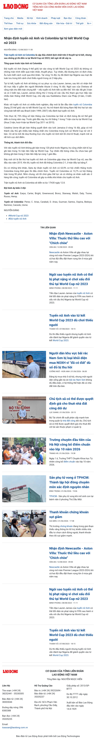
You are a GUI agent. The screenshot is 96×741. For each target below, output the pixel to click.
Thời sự (19, 23)
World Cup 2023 (60, 340)
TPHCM (53, 496)
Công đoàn (80, 18)
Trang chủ (9, 18)
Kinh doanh (41, 18)
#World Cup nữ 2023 (18, 215)
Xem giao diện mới (13, 28)
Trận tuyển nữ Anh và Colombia (19, 55)
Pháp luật (55, 18)
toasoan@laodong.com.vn (15, 727)
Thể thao (8, 23)
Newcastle (54, 252)
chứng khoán (66, 526)
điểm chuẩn (69, 461)
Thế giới (79, 23)
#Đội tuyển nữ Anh (17, 218)
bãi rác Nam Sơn (77, 380)
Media (20, 18)
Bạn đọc (68, 18)
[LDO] (24, 365)
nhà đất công (69, 420)
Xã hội (30, 18)
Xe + (89, 23)
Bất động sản (46, 23)
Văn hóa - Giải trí (64, 23)
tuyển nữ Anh (83, 293)
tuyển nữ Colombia (82, 104)
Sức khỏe (31, 23)
